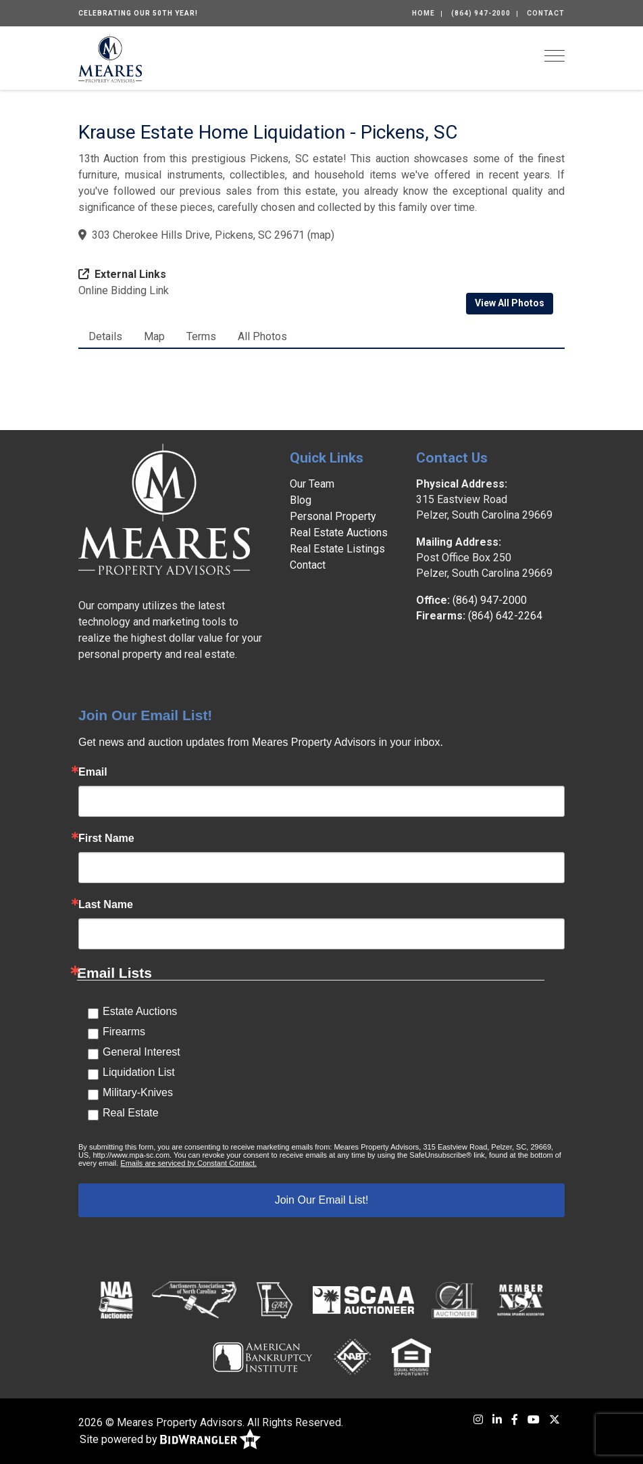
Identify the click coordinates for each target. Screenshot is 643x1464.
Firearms (124, 1031)
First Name (106, 838)
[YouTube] (534, 1419)
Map (154, 336)
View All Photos (509, 303)
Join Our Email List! (322, 1200)
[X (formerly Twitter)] (554, 1419)
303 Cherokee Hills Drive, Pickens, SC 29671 (198, 235)
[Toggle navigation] (554, 56)
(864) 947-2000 (481, 13)
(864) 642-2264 (505, 615)
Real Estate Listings (337, 548)
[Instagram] (478, 1419)
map (321, 235)
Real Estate (131, 1112)
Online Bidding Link (123, 290)
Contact (546, 13)
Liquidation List (139, 1072)
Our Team (312, 483)
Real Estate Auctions (339, 532)
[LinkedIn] (497, 1419)
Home (423, 13)
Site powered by (170, 1440)
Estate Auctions (140, 1011)
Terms (201, 336)
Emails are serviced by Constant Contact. (188, 1163)
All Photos (262, 336)
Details (105, 336)
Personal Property (333, 516)
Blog (300, 500)
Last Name (105, 904)
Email (92, 772)
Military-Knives (138, 1092)
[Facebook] (514, 1419)
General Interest (141, 1052)
